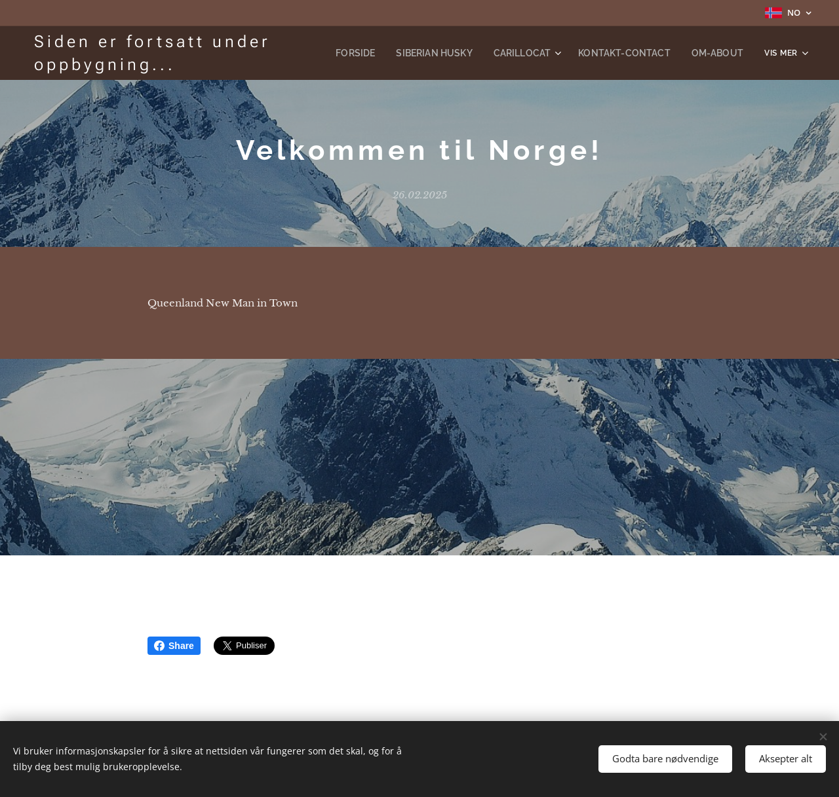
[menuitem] (388, 53)
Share (174, 645)
